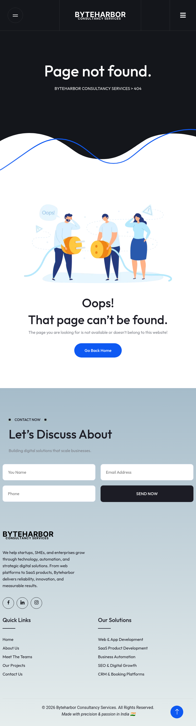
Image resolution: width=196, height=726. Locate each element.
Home (8, 639)
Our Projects (14, 665)
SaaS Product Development (123, 648)
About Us (11, 648)
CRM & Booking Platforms (121, 674)
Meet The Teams (17, 656)
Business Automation (117, 656)
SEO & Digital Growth (117, 665)
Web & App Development (120, 639)
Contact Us (12, 674)
